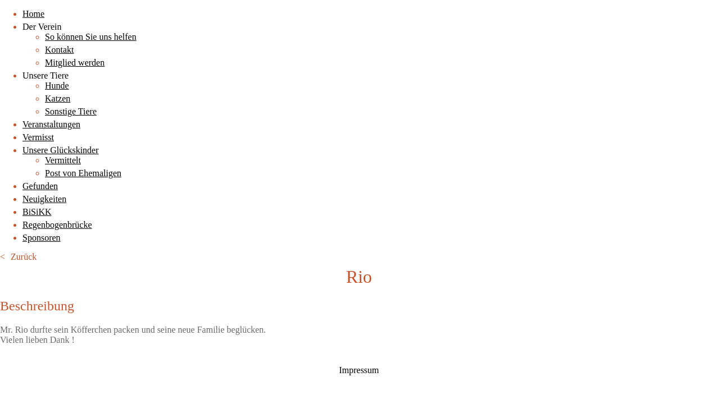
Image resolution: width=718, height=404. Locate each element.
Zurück (24, 256)
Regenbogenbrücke (57, 224)
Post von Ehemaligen (83, 173)
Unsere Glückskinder (60, 150)
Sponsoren (41, 237)
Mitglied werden (74, 62)
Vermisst (38, 137)
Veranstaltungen (51, 124)
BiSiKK (37, 212)
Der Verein (41, 26)
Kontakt (59, 49)
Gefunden (40, 186)
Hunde (57, 85)
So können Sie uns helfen (91, 37)
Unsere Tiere (45, 75)
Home (33, 14)
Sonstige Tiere (71, 111)
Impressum (359, 370)
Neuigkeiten (44, 199)
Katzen (57, 98)
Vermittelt (63, 160)
